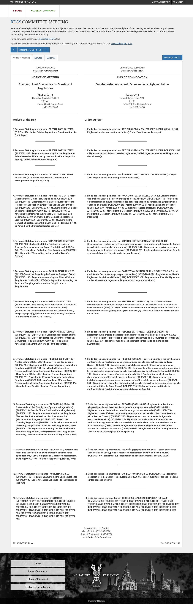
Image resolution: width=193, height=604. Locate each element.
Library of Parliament (38, 579)
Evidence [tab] (51, 58)
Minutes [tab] (38, 58)
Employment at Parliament (38, 587)
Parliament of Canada (23, 2)
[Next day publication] (46, 49)
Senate (17, 10)
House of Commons (43, 10)
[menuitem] (160, 2)
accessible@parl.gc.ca (121, 43)
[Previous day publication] (14, 49)
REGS (16, 22)
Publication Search (47, 39)
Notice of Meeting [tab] (21, 58)
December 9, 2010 (30, 50)
